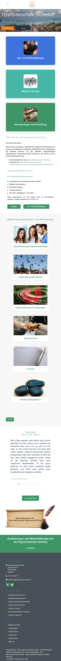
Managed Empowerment (16, 598)
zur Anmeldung (30, 498)
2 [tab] (22, 485)
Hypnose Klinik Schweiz (16, 605)
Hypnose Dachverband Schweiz (19, 602)
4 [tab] (28, 485)
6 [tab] (33, 485)
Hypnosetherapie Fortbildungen (30, 307)
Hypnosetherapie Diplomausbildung (30, 246)
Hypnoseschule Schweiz (34, 137)
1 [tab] (19, 485)
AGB (26, 659)
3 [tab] (25, 485)
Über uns (11, 642)
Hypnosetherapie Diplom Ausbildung (38, 160)
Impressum (10, 659)
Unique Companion (14, 615)
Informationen (13, 632)
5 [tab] (30, 485)
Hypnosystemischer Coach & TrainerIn (23, 164)
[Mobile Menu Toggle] (7, 4)
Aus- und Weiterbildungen (36, 206)
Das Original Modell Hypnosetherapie (20, 176)
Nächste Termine (14, 625)
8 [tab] (39, 485)
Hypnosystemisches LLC (19, 170)
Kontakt (14, 206)
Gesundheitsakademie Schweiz (19, 612)
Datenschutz (19, 659)
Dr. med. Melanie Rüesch (19, 479)
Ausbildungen (13, 628)
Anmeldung (30, 548)
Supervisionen (30, 338)
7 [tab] (36, 485)
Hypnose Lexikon (14, 608)
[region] (30, 20)
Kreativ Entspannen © (30, 399)
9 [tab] (42, 485)
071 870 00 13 (13, 576)
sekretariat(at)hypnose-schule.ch (19, 580)
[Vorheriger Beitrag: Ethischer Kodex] (10, 419)
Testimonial (12, 635)
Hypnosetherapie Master (45, 164)
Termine (30, 369)
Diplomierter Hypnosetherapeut (30, 162)
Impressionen (13, 638)
